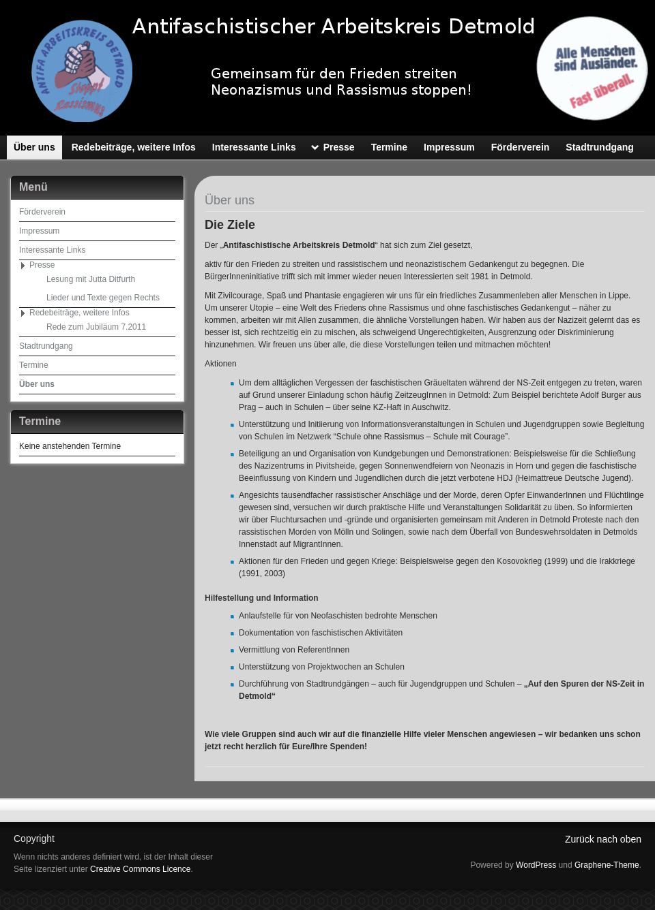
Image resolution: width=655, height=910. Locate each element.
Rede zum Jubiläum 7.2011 (96, 327)
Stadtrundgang (46, 346)
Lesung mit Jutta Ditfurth (90, 279)
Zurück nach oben (603, 839)
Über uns (37, 384)
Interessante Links (52, 250)
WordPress (536, 865)
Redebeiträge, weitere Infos (79, 312)
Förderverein (42, 212)
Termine (33, 365)
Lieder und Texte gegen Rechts (103, 297)
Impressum (39, 231)
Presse (42, 265)
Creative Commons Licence (140, 869)
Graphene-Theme (606, 865)
